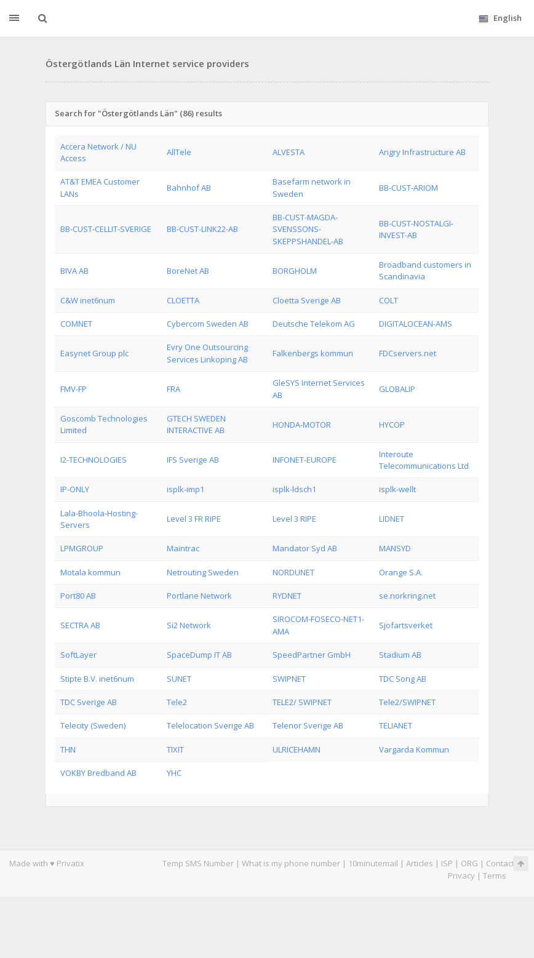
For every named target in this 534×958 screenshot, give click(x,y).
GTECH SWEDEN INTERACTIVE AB (196, 424)
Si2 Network (189, 625)
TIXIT (175, 749)
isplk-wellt (397, 489)
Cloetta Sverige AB (307, 300)
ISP (447, 863)
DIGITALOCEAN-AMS (415, 323)
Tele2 (177, 702)
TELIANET (395, 725)
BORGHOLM (295, 270)
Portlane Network (199, 595)
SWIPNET (289, 678)
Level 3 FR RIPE (194, 518)
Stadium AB (400, 654)
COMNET (76, 323)
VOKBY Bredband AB (98, 772)
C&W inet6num (87, 300)
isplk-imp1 (185, 489)
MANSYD (395, 548)
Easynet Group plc (94, 353)
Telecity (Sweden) (93, 725)
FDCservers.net (407, 353)
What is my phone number (291, 863)
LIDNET (391, 518)
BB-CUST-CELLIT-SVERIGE (105, 228)
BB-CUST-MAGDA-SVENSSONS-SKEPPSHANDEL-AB (308, 229)
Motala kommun (90, 572)
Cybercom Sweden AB (208, 323)
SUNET (179, 678)
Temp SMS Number (198, 863)
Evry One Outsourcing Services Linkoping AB (207, 352)
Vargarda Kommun (414, 749)
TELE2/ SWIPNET (302, 702)
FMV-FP (73, 388)
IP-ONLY (74, 489)
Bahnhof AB (189, 187)
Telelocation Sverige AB (210, 725)
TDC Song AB (402, 678)
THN (68, 749)
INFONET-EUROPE (305, 459)
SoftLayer (78, 654)
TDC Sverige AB (88, 702)
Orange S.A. (401, 572)
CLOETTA (183, 300)
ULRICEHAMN (297, 749)
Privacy (461, 875)
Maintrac (183, 548)
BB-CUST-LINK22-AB (202, 228)
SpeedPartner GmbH (312, 654)
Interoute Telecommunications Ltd (424, 460)
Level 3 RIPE (294, 518)
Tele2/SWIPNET (407, 702)
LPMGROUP (81, 548)
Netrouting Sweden (203, 572)
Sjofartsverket (405, 625)
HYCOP (392, 424)
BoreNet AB (188, 270)
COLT (388, 300)
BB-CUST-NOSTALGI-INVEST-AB (416, 229)
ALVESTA (289, 152)
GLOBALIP (397, 388)
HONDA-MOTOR (302, 424)
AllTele (179, 152)
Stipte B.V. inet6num (97, 678)
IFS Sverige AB (193, 459)
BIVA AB (74, 270)
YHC (174, 772)
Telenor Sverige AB (308, 725)
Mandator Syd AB (305, 548)
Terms (494, 875)
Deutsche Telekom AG (314, 323)
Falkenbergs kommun (313, 353)
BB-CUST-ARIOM (408, 187)
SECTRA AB (80, 625)
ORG (469, 863)
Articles (419, 863)
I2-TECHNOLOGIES (93, 459)
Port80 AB (78, 595)
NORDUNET (293, 572)
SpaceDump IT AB (199, 654)
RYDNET (287, 595)
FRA (173, 388)
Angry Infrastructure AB (422, 152)
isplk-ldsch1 (294, 489)
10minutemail (373, 863)
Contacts (502, 863)
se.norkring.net (407, 595)
